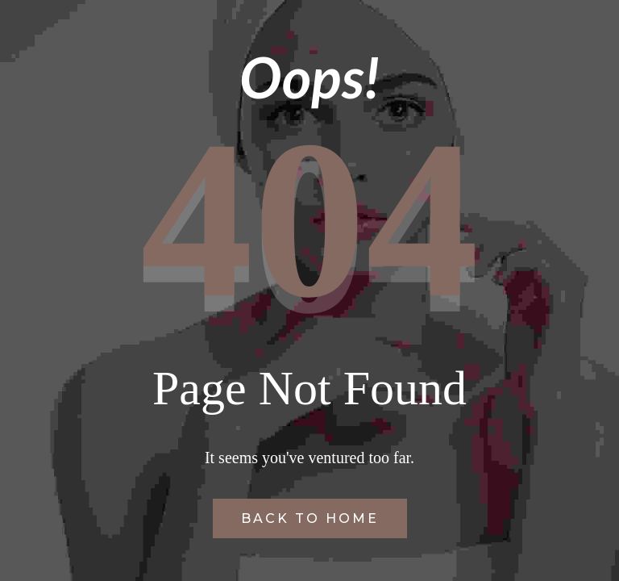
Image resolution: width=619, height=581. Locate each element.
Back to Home (310, 518)
